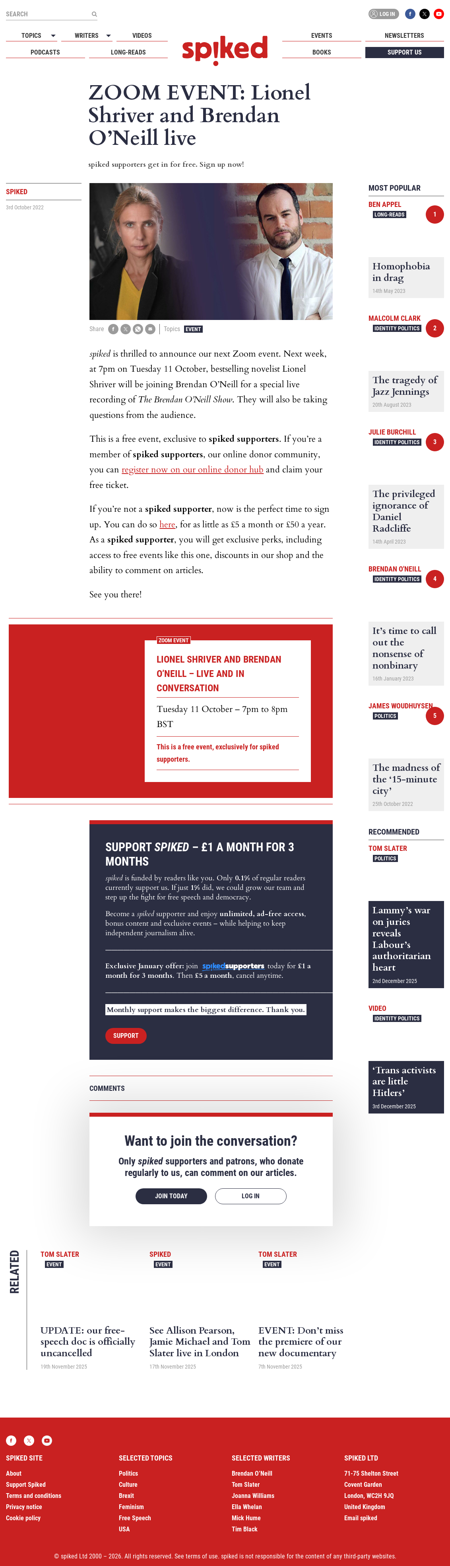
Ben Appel (385, 204)
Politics (385, 716)
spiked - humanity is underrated (225, 51)
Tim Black (245, 1529)
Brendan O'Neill (395, 569)
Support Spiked (26, 1484)
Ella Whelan (247, 1507)
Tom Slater (60, 1254)
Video (377, 1008)
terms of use (202, 1556)
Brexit (126, 1496)
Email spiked (360, 1518)
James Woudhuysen (401, 706)
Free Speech (135, 1518)
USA (124, 1529)
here (167, 524)
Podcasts (45, 52)
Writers (87, 35)
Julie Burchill (392, 432)
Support (126, 1035)
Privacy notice (24, 1507)
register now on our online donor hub (193, 470)
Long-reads (128, 52)
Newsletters (404, 35)
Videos (142, 35)
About (13, 1473)
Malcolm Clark (395, 318)
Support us (405, 52)
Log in (382, 14)
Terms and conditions (33, 1496)
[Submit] (94, 14)
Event (193, 329)
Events (321, 35)
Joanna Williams (253, 1496)
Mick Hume (246, 1518)
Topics (31, 35)
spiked (160, 1254)
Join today (171, 1196)
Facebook (410, 14)
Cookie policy (23, 1518)
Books (321, 52)
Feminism (131, 1507)
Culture (128, 1484)
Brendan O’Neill (252, 1473)
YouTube (439, 14)
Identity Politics (397, 328)
